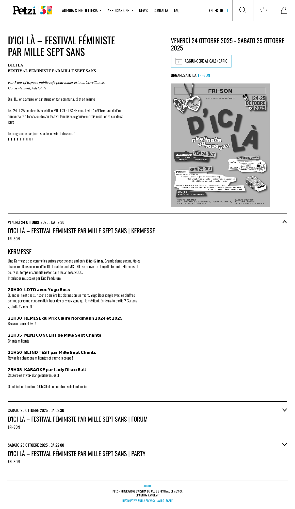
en (211, 10)
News (143, 10)
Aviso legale (165, 501)
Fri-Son (204, 75)
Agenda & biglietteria (82, 10)
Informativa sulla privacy (138, 501)
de (222, 10)
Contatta (161, 10)
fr (216, 10)
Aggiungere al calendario (201, 61)
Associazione (120, 10)
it (227, 10)
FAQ (177, 10)
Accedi (147, 486)
